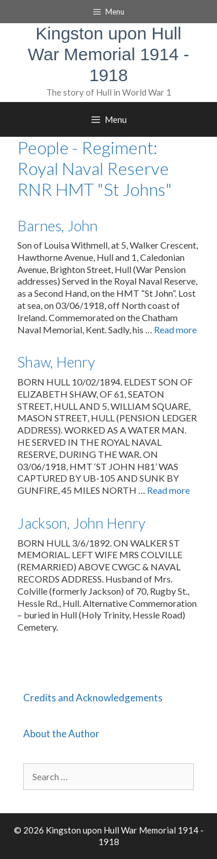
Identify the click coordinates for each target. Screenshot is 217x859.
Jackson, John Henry (81, 523)
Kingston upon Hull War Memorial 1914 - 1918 (108, 54)
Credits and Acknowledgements (93, 697)
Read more (175, 329)
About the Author (61, 733)
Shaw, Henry (56, 361)
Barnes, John (57, 225)
